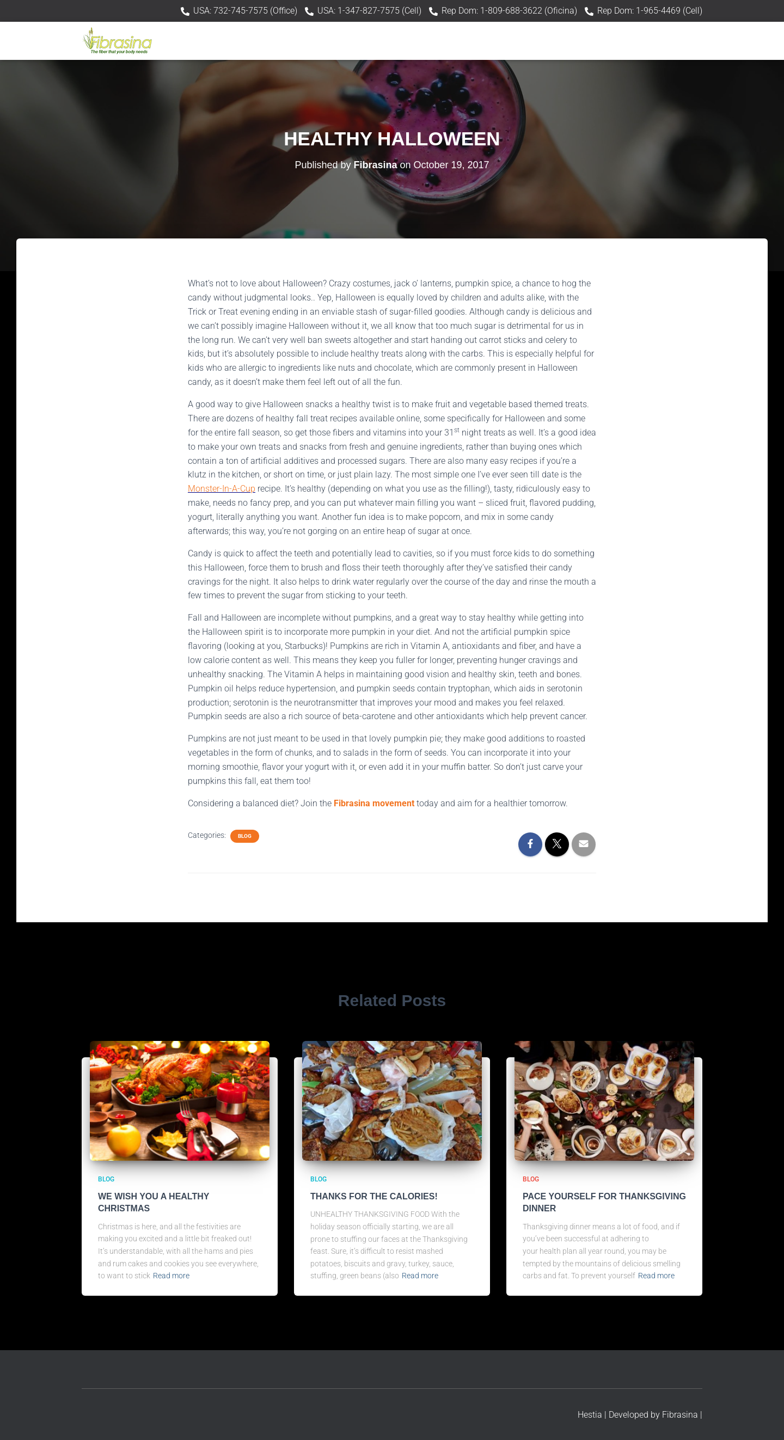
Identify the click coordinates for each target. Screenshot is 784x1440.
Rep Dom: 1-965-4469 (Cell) (649, 10)
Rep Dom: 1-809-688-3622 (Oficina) (509, 10)
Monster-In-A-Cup (221, 488)
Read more (171, 1275)
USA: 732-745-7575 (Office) (245, 10)
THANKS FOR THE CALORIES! (374, 1196)
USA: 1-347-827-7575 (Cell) (369, 10)
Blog (245, 836)
